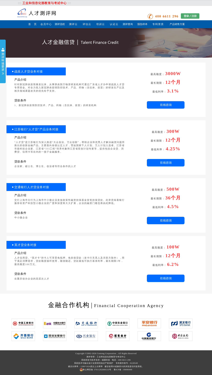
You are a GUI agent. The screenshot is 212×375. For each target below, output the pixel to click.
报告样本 (142, 24)
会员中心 (46, 24)
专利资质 (158, 24)
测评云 (73, 24)
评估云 (87, 24)
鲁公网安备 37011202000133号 (95, 369)
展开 (3, 61)
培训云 (100, 24)
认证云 (114, 24)
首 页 (32, 24)
